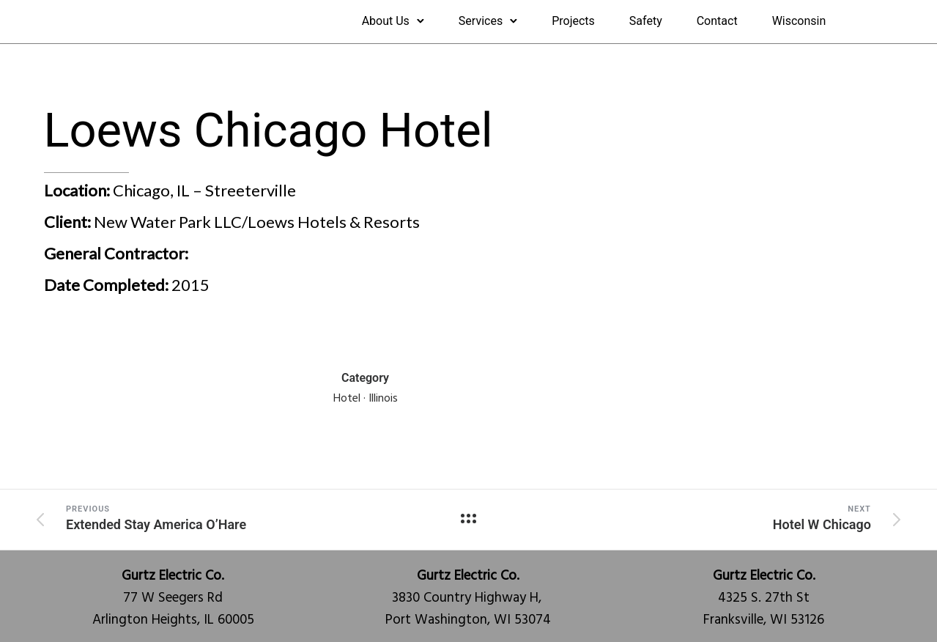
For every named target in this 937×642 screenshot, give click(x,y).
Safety (645, 21)
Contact (717, 21)
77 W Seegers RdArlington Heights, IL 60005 (173, 598)
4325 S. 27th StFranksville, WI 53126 (763, 598)
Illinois (383, 398)
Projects (573, 21)
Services (481, 21)
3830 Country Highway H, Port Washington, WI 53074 (468, 598)
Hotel (346, 398)
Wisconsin (799, 21)
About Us (386, 21)
